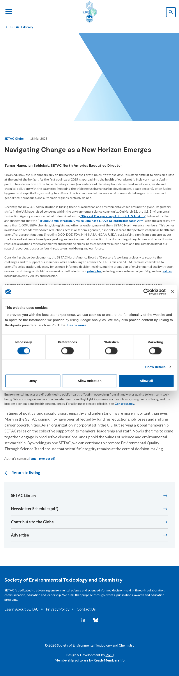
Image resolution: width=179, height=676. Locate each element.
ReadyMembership (109, 660)
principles (94, 271)
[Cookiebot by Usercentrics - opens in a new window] (147, 291)
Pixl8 (109, 655)
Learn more (77, 325)
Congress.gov (124, 403)
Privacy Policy (57, 609)
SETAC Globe (14, 138)
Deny (33, 381)
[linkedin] (83, 620)
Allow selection (89, 381)
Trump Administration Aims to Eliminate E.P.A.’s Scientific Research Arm (91, 220)
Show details (155, 367)
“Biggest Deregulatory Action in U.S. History (112, 216)
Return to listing (25, 472)
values (167, 271)
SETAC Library (21, 27)
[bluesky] (95, 620)
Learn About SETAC (21, 609)
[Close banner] (172, 291)
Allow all (146, 381)
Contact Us (86, 609)
